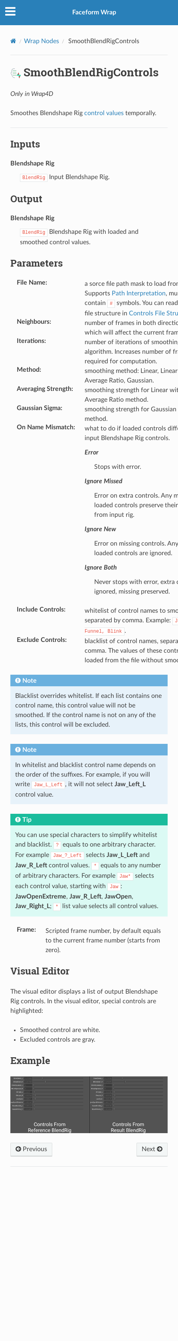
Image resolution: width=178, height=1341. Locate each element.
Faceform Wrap (94, 12)
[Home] (13, 41)
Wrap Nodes (41, 41)
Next (152, 1149)
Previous (31, 1149)
